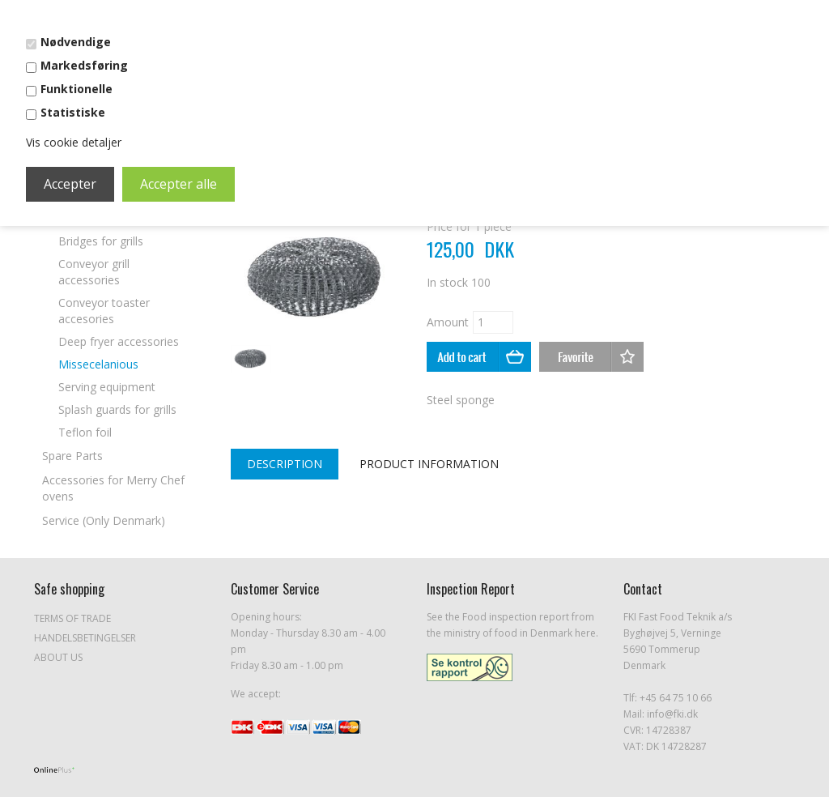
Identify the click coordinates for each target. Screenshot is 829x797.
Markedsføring (84, 65)
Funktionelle (76, 88)
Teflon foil (85, 432)
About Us (58, 657)
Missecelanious (98, 364)
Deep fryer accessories (118, 341)
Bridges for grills (100, 241)
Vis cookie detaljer (73, 142)
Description (284, 463)
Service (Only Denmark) (103, 520)
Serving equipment (106, 386)
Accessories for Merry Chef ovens (113, 488)
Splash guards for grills (117, 409)
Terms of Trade (72, 618)
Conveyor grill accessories (94, 272)
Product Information (429, 463)
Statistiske (72, 112)
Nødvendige (75, 41)
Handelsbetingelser (85, 638)
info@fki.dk (672, 714)
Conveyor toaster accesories (104, 310)
